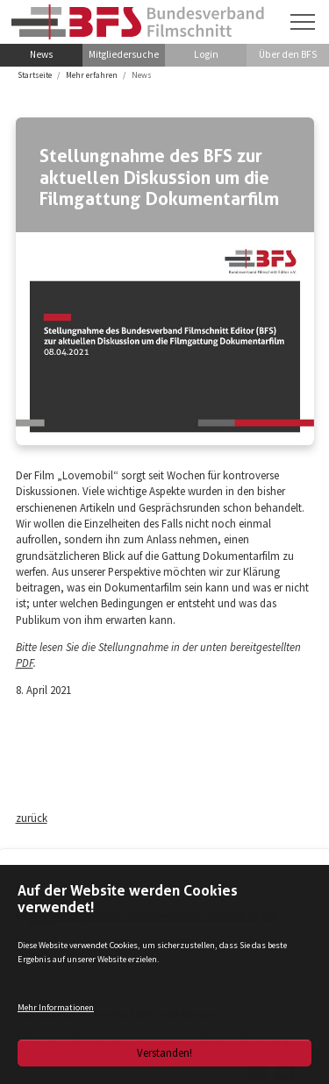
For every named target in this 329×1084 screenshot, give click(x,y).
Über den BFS (288, 54)
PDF (24, 662)
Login (206, 54)
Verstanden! (164, 1052)
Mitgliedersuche (124, 54)
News (41, 54)
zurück (31, 818)
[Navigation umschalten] (303, 22)
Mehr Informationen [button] (56, 1007)
